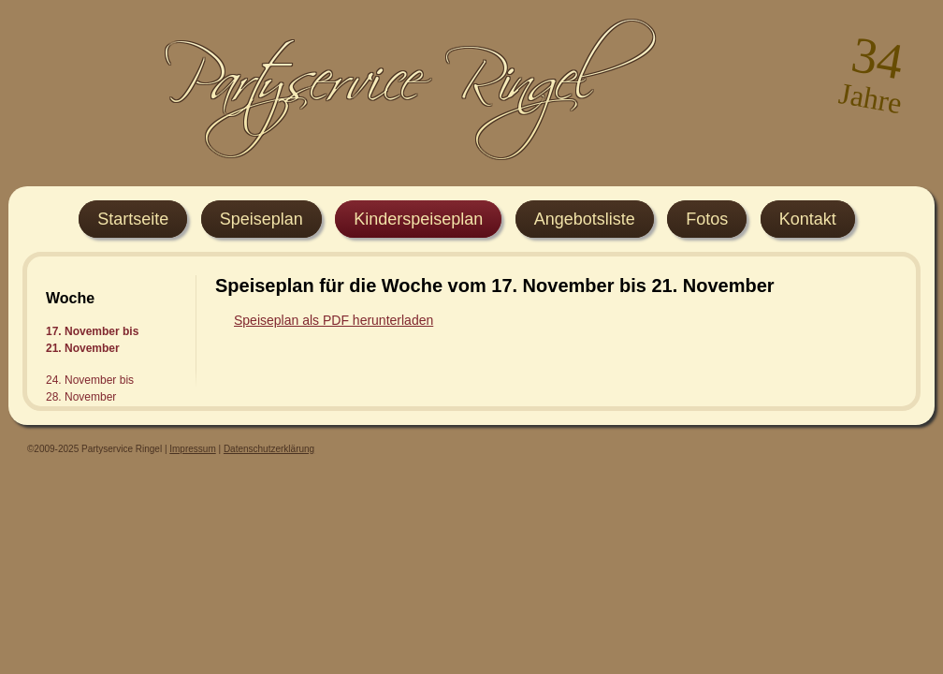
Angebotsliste (584, 219)
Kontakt (807, 219)
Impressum (192, 449)
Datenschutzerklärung (269, 449)
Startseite (132, 219)
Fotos (707, 219)
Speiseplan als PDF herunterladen (333, 320)
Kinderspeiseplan (418, 219)
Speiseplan (261, 219)
